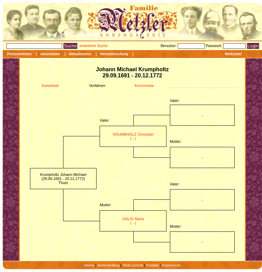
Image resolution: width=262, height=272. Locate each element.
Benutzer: (169, 46)
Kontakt (152, 265)
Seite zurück (132, 265)
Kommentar (144, 86)
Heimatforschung (114, 54)
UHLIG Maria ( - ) (133, 221)
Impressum (171, 265)
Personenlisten (19, 54)
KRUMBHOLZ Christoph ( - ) (133, 136)
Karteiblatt (50, 86)
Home (89, 265)
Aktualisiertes (80, 54)
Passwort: (214, 46)
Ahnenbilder (50, 54)
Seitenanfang (108, 265)
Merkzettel (233, 54)
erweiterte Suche (93, 46)
